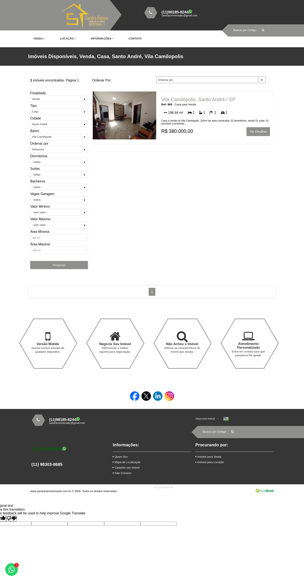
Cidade (35, 118)
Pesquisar (59, 265)
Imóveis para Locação (209, 462)
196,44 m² (173, 112)
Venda (39, 38)
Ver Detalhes (258, 131)
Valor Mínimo (40, 206)
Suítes (35, 168)
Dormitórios (38, 156)
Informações (102, 38)
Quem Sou (120, 456)
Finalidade (38, 93)
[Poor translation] (11, 518)
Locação (68, 38)
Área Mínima (39, 231)
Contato (135, 38)
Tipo (33, 105)
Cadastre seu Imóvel (126, 467)
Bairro (34, 131)
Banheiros (37, 181)
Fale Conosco (122, 473)
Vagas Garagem (42, 194)
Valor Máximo (40, 219)
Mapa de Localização (126, 462)
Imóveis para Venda (208, 456)
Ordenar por (39, 143)
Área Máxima (40, 244)
